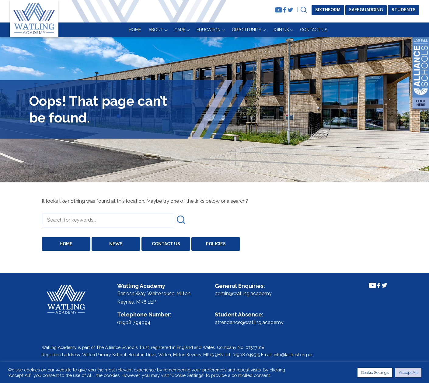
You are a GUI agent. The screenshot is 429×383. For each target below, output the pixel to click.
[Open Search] (304, 10)
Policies (216, 243)
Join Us (369, 29)
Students (404, 9)
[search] (108, 220)
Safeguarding (366, 9)
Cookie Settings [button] (375, 372)
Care (268, 29)
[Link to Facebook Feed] (284, 10)
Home (223, 29)
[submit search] (181, 220)
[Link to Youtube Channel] (278, 9)
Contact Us (402, 29)
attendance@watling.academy (249, 322)
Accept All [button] (408, 372)
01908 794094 (134, 322)
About (244, 29)
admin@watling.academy (243, 293)
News (116, 243)
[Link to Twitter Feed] (290, 10)
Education (297, 29)
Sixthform (327, 9)
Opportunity (335, 29)
